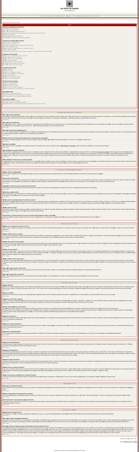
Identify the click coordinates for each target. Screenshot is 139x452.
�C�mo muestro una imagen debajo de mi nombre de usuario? (18, 48)
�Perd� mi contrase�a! (9, 34)
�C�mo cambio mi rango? (9, 49)
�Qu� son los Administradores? (10, 82)
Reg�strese (68, 16)
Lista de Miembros (51, 16)
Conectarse (96, 16)
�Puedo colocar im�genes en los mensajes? (14, 73)
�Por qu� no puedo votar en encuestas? (13, 64)
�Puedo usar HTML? (8, 70)
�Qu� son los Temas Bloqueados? (11, 78)
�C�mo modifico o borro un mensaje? (12, 57)
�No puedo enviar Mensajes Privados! (12, 93)
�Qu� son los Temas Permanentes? (12, 76)
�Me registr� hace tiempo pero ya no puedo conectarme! (16, 37)
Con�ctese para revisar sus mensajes (84, 16)
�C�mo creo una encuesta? (10, 60)
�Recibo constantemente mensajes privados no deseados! (17, 94)
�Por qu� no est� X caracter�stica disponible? (14, 102)
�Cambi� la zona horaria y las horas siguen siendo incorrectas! (18, 45)
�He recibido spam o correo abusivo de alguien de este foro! (17, 96)
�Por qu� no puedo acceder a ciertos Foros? (14, 63)
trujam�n (62, 450)
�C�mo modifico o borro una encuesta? (12, 61)
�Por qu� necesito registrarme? (11, 30)
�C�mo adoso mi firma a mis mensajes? (13, 58)
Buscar (44, 16)
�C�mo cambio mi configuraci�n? (11, 42)
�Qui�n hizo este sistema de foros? (11, 100)
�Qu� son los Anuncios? (9, 75)
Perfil (74, 16)
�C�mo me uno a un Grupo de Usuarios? (13, 87)
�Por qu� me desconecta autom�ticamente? (14, 31)
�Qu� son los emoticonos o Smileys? (12, 72)
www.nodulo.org (70, 10)
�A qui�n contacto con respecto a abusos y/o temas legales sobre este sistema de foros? (24, 103)
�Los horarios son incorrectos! (10, 43)
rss (56, 450)
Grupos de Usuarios (60, 16)
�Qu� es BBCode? (8, 69)
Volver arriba (6, 119)
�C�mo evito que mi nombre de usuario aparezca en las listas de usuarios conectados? (24, 33)
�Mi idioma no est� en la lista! (10, 46)
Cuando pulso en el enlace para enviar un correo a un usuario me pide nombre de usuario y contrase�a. (27, 51)
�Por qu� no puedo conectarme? (11, 28)
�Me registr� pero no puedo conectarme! (13, 36)
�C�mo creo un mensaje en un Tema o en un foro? (15, 55)
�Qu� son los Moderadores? (10, 84)
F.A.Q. (40, 16)
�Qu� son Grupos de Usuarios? (11, 85)
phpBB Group (42, 414)
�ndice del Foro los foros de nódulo (11, 22)
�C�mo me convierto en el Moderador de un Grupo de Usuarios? (18, 88)
